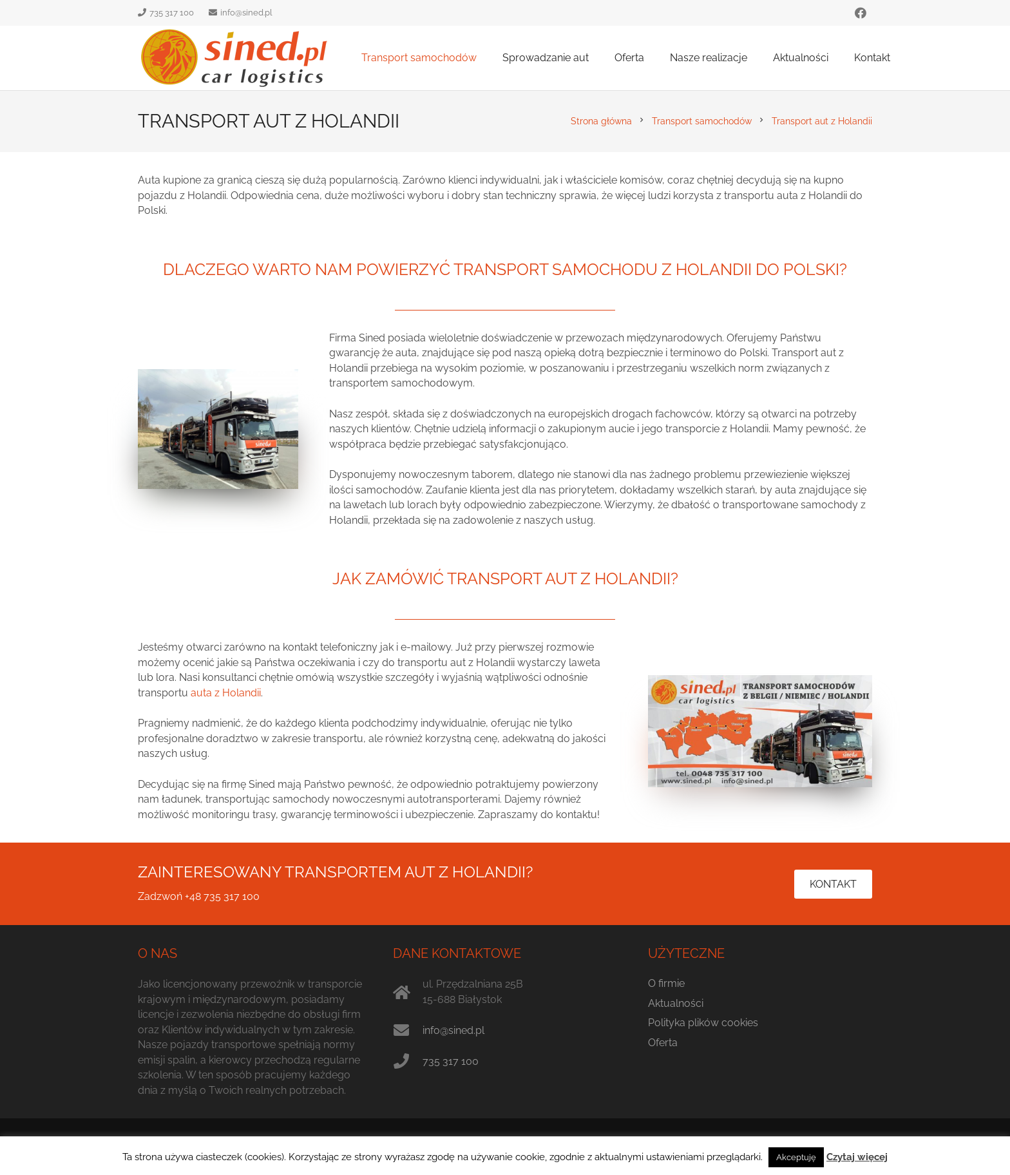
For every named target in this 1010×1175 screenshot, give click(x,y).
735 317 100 (451, 1061)
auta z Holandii (226, 693)
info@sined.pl (453, 1030)
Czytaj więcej (857, 1157)
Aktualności (675, 1003)
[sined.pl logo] (234, 58)
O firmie (666, 983)
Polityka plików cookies (703, 1023)
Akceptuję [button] (796, 1157)
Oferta (663, 1042)
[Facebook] (860, 12)
